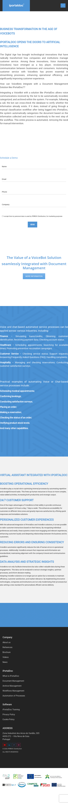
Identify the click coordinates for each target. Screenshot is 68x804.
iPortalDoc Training (11, 709)
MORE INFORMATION (34, 276)
